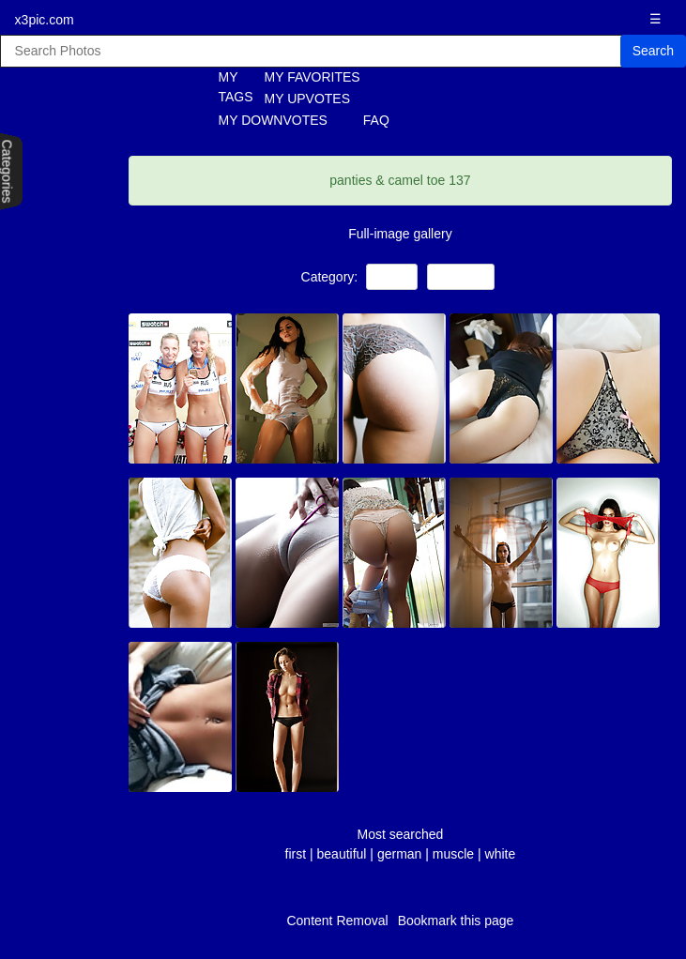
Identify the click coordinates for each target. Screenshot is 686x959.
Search (653, 50)
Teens (392, 276)
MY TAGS (226, 86)
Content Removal (337, 920)
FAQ (376, 120)
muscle (453, 853)
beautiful (342, 853)
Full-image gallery (399, 233)
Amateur (461, 276)
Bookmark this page (456, 920)
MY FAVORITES (312, 76)
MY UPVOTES (308, 98)
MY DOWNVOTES (273, 120)
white (500, 853)
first (296, 853)
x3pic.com (44, 19)
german (399, 853)
